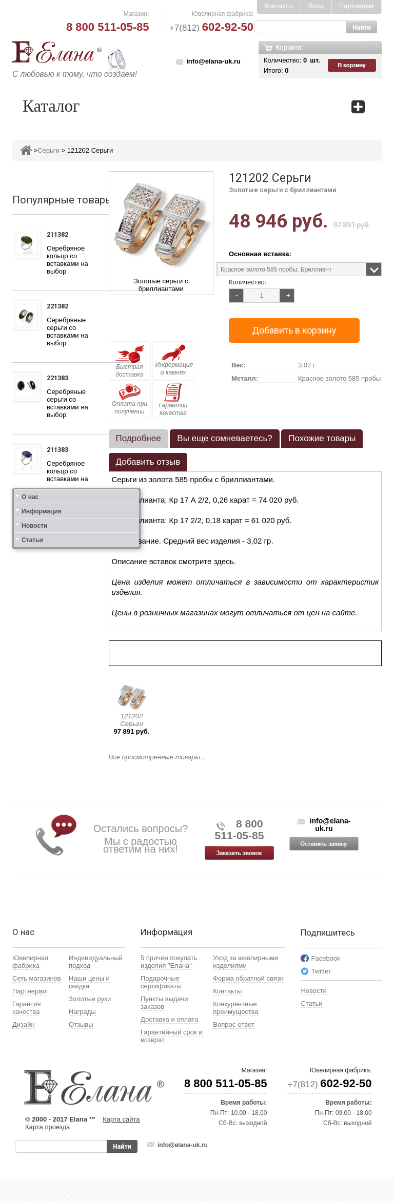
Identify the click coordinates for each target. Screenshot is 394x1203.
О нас (30, 753)
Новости (34, 781)
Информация (42, 767)
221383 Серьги (59, 379)
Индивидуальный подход (96, 985)
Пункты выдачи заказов (164, 1026)
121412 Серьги (59, 674)
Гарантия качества (26, 1031)
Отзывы (81, 1048)
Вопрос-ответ (233, 1048)
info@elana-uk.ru (213, 61)
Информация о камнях (174, 360)
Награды (82, 1035)
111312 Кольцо (60, 522)
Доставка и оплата (169, 1043)
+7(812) (211, 28)
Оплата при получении (129, 399)
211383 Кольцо (60, 451)
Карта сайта (121, 1143)
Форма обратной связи (248, 1002)
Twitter (320, 995)
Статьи (32, 796)
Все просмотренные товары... (157, 757)
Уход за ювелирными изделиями (245, 985)
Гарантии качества (173, 400)
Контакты (278, 6)
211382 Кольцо (60, 236)
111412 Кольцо (60, 602)
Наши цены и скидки (89, 1005)
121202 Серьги (131, 720)
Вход (315, 6)
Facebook (325, 982)
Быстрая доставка (129, 361)
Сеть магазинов (36, 1002)
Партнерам (356, 6)
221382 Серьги (59, 307)
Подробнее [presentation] (138, 438)
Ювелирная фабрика (30, 985)
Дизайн (23, 1048)
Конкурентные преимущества (236, 1031)
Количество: (247, 282)
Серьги (48, 150)
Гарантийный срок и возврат (172, 1059)
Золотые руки (90, 1022)
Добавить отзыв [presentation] (148, 462)
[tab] (138, 438)
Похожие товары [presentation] (322, 438)
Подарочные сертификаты (161, 1005)
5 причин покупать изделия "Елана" (169, 985)
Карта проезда (47, 1150)
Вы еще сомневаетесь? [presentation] (224, 438)
